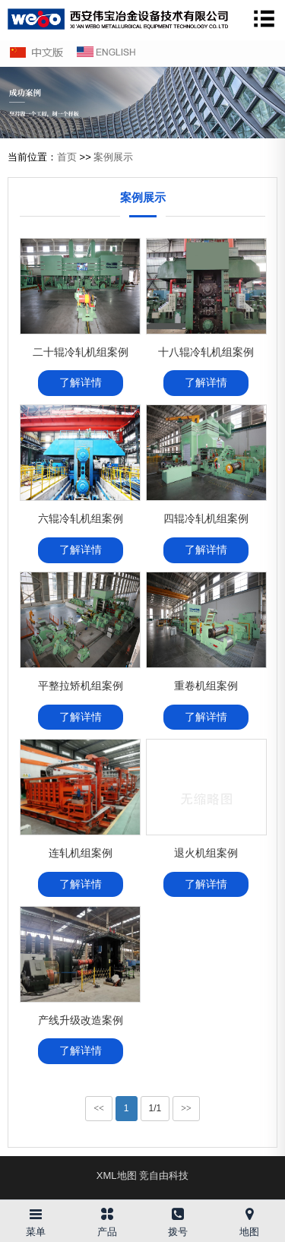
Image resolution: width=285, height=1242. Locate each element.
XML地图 (117, 1175)
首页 (67, 157)
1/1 (155, 1108)
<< (98, 1108)
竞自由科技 (163, 1175)
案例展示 (113, 157)
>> (186, 1108)
